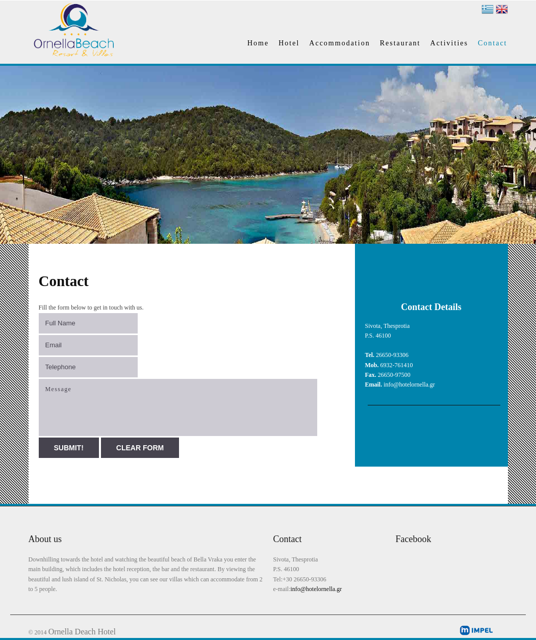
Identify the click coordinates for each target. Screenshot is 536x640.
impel (476, 630)
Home (258, 43)
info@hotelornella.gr (316, 589)
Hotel (288, 43)
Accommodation (339, 43)
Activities (449, 43)
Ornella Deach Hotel (82, 631)
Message (178, 407)
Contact (492, 43)
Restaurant (400, 43)
